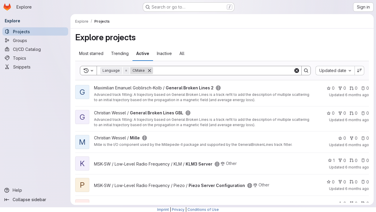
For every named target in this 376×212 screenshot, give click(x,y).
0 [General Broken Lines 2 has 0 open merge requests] (353, 88)
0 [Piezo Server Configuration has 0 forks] (342, 181)
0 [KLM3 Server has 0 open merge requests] (353, 160)
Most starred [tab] (91, 53)
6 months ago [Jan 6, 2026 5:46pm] (357, 145)
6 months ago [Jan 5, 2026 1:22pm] (357, 188)
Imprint (163, 209)
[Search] (223, 70)
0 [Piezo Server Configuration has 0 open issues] (365, 181)
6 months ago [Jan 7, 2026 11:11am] (357, 95)
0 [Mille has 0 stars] (342, 138)
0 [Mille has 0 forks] (353, 138)
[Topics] (35, 58)
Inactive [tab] (164, 53)
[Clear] (296, 70)
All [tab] (181, 53)
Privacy (178, 209)
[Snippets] (35, 67)
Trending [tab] (120, 53)
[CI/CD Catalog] (35, 49)
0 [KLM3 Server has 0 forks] (342, 160)
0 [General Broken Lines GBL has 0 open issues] (365, 113)
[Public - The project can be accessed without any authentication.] (218, 88)
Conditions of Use (203, 209)
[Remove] (149, 70)
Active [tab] (142, 53)
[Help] (35, 190)
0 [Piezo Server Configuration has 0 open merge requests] (353, 181)
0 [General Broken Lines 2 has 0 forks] (342, 88)
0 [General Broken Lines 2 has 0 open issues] (365, 88)
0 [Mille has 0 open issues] (365, 138)
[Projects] (35, 31)
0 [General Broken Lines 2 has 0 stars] (331, 88)
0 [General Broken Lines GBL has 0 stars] (331, 113)
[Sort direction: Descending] (359, 70)
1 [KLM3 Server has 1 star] (331, 160)
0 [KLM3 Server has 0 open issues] (365, 160)
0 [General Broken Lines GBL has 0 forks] (342, 113)
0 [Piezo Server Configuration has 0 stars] (331, 181)
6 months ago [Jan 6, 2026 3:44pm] (357, 167)
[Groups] (35, 40)
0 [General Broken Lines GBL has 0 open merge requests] (353, 113)
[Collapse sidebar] (35, 200)
